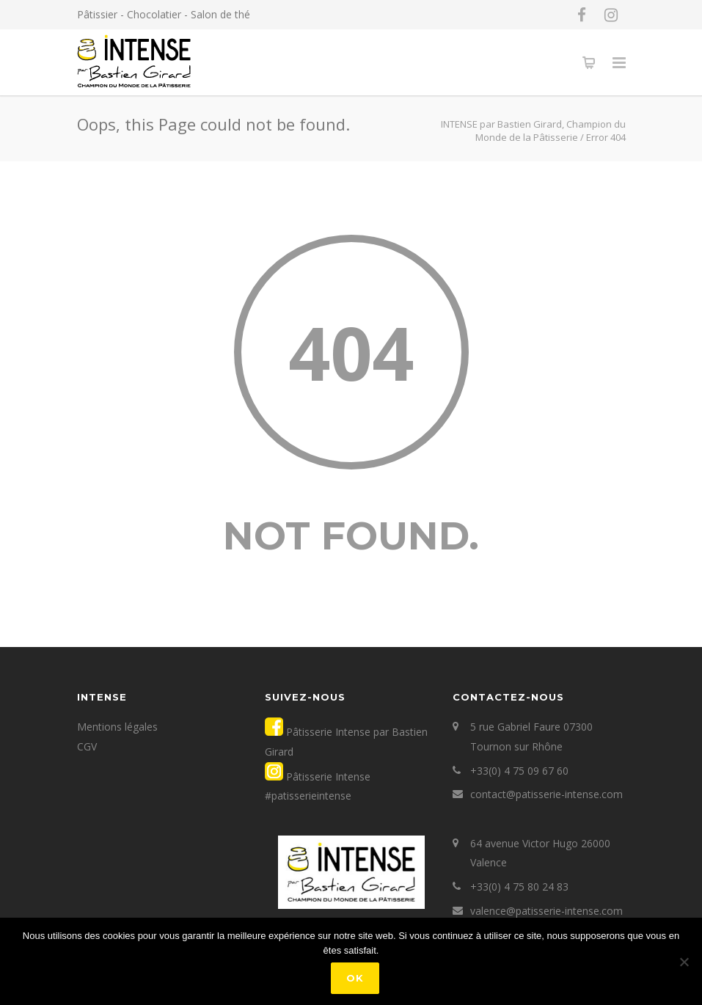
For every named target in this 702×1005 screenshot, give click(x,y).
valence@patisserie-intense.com (546, 911)
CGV (87, 746)
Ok (355, 978)
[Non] (683, 961)
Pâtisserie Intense (326, 776)
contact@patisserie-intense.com (546, 794)
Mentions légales (117, 727)
